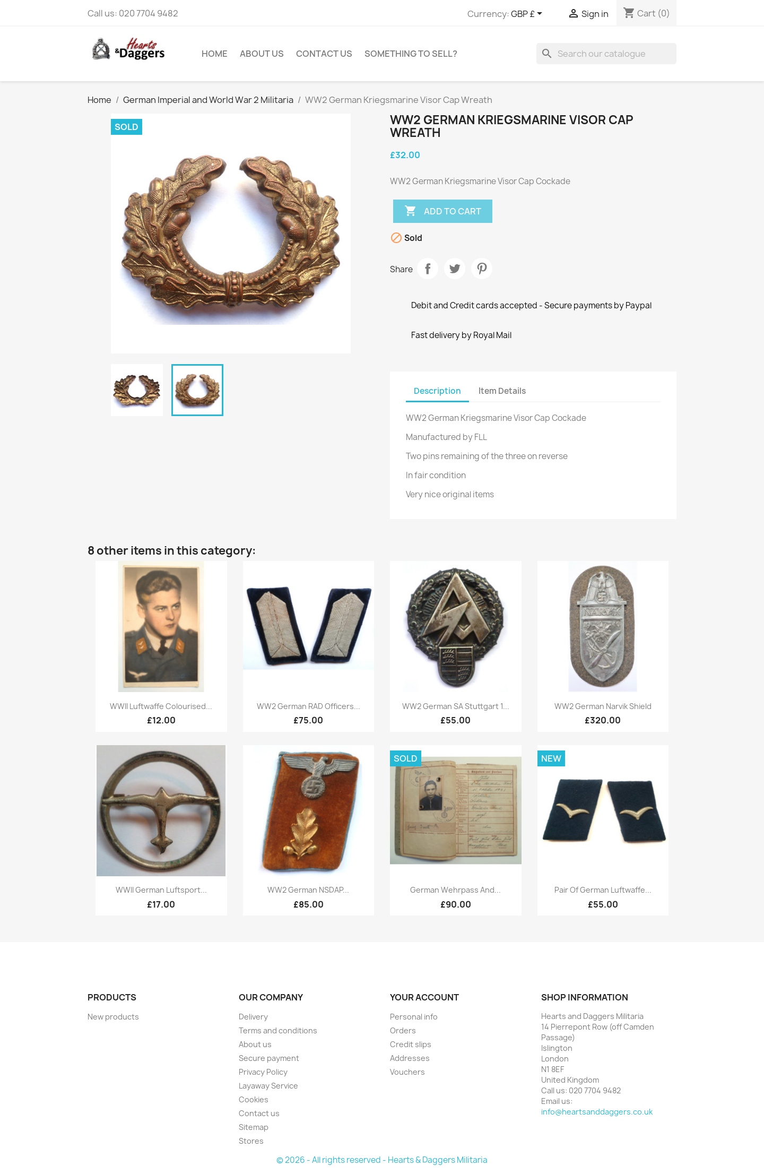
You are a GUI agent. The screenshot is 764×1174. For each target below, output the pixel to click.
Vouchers (407, 1072)
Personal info (414, 1017)
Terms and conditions (278, 1030)
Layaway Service (268, 1086)
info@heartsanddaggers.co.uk (597, 1112)
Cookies (253, 1099)
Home (215, 53)
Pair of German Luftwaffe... (603, 890)
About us (262, 53)
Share (427, 268)
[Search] (606, 53)
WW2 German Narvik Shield (603, 706)
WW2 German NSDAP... (308, 890)
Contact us (259, 1113)
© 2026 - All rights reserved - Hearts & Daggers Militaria (382, 1160)
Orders (403, 1030)
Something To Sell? (410, 53)
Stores (251, 1141)
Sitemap (253, 1127)
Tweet (454, 268)
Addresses (410, 1058)
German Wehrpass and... (455, 890)
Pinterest (481, 268)
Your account (424, 997)
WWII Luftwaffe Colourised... (161, 706)
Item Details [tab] (502, 390)
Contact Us (324, 53)
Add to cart (442, 211)
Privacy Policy (263, 1072)
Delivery (253, 1017)
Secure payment (269, 1058)
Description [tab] (437, 390)
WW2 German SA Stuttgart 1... (455, 706)
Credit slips (410, 1044)
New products (113, 1017)
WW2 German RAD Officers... (308, 706)
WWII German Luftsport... (161, 890)
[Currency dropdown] (528, 14)
